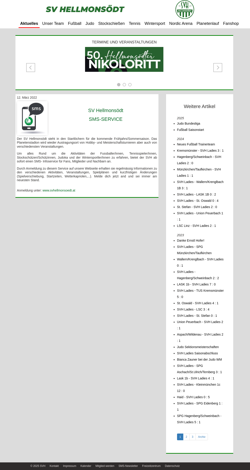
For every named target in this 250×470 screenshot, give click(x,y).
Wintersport (155, 23)
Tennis (134, 23)
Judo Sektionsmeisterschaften (198, 347)
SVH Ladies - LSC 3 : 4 (193, 309)
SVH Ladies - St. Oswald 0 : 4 (197, 200)
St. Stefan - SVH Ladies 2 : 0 (197, 207)
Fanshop (231, 23)
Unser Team (53, 23)
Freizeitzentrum (151, 466)
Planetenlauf (208, 23)
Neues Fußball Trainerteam (196, 144)
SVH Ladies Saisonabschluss (197, 353)
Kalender (86, 466)
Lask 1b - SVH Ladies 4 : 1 (195, 378)
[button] (30, 67)
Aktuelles (29, 23)
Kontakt (54, 466)
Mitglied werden (105, 466)
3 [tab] (192, 436)
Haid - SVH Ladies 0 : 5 (193, 397)
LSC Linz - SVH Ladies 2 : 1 (196, 226)
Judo (89, 23)
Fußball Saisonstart (190, 130)
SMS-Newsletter (128, 466)
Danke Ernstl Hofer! (190, 240)
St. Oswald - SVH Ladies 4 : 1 (197, 303)
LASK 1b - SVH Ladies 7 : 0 (196, 284)
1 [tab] (180, 436)
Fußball (74, 23)
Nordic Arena (180, 23)
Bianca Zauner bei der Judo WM (199, 359)
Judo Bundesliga (188, 123)
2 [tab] (186, 436)
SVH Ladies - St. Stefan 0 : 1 (197, 315)
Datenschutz (172, 466)
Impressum (69, 466)
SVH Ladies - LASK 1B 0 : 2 (196, 194)
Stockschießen (111, 23)
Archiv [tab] (201, 436)
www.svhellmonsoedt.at (59, 190)
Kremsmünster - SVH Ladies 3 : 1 (200, 150)
